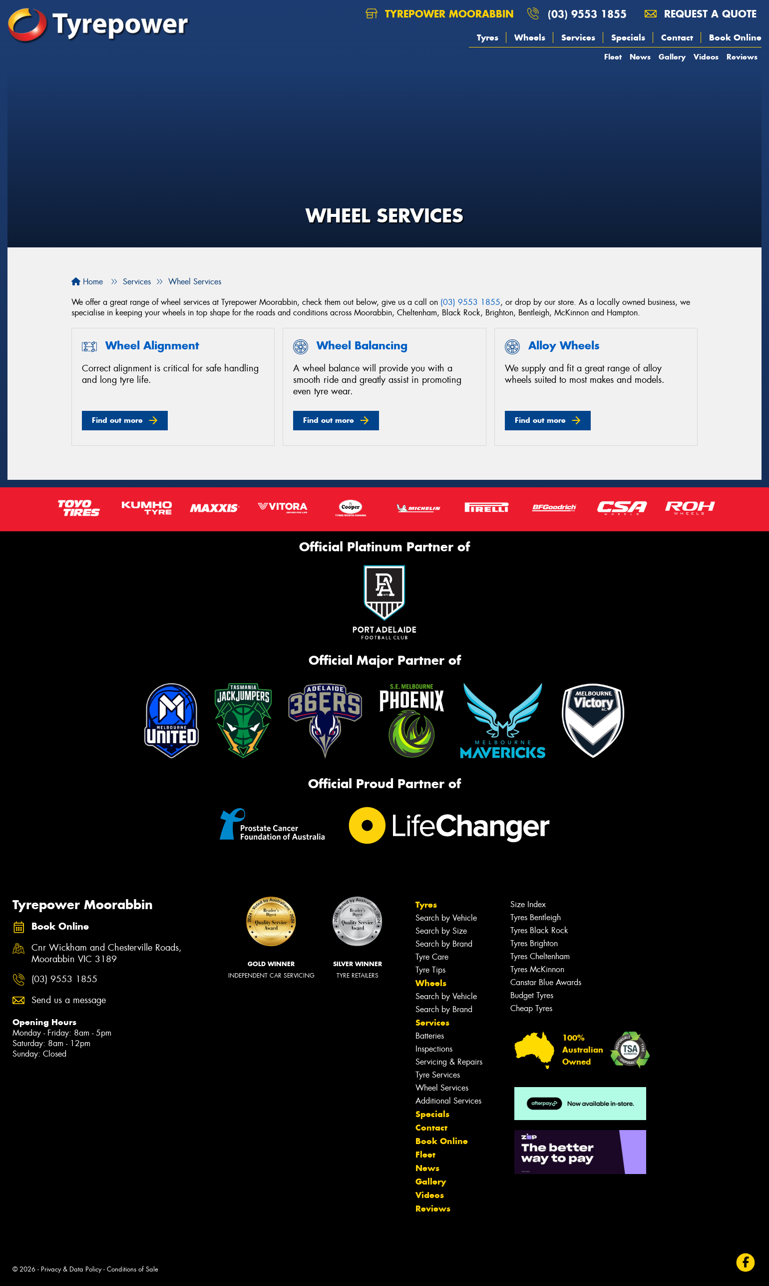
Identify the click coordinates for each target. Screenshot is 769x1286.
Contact (677, 37)
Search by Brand (443, 944)
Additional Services (448, 1101)
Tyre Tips (430, 970)
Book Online (735, 37)
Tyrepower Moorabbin (440, 13)
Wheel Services (441, 1088)
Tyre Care (431, 957)
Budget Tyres (531, 995)
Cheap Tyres (531, 1008)
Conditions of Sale (132, 1269)
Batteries (429, 1036)
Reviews (742, 56)
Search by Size (441, 931)
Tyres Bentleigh (535, 917)
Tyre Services (437, 1075)
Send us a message (68, 1000)
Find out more (117, 420)
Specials (628, 37)
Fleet (613, 56)
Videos (706, 56)
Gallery (672, 56)
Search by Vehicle (446, 918)
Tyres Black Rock (539, 930)
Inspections (433, 1049)
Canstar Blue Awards (545, 982)
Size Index (528, 904)
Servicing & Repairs (448, 1062)
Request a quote (701, 13)
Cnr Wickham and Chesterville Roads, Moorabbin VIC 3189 (106, 953)
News (640, 56)
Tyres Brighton (534, 943)
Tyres (487, 37)
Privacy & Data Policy (71, 1269)
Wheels (529, 37)
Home (87, 281)
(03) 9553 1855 (587, 13)
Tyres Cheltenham (540, 956)
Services (578, 37)
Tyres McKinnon (537, 969)
